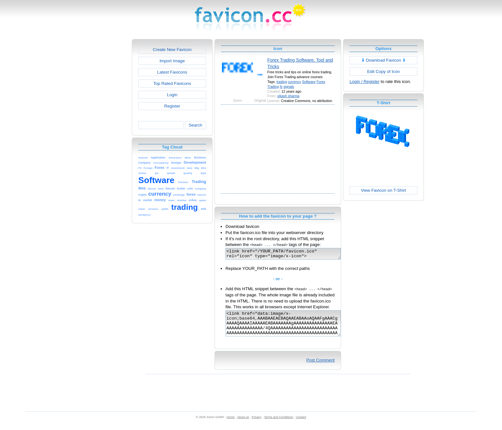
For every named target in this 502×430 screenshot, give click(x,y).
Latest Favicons (172, 72)
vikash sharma (288, 96)
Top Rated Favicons (172, 83)
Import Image (172, 60)
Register (172, 106)
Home (231, 423)
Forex (321, 82)
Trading (273, 86)
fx (281, 86)
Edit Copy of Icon (383, 71)
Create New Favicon (172, 49)
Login (172, 94)
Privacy (256, 423)
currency (294, 82)
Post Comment (320, 366)
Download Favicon (383, 60)
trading (282, 82)
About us (243, 423)
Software (309, 82)
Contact (301, 423)
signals (288, 86)
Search (195, 125)
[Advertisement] (104, 136)
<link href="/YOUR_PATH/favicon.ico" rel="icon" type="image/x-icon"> (289, 254)
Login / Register (365, 81)
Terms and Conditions (278, 423)
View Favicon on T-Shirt (383, 190)
